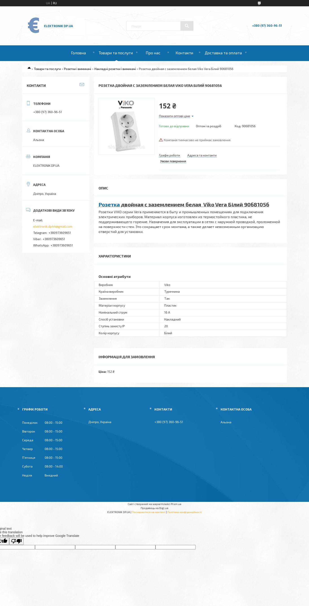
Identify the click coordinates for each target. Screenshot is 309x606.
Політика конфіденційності (184, 512)
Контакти (184, 52)
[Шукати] (186, 26)
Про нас (153, 52)
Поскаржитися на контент (148, 512)
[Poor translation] (16, 541)
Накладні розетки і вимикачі (115, 69)
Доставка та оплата (223, 52)
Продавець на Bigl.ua (154, 507)
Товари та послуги (116, 52)
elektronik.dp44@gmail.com (52, 226)
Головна (78, 52)
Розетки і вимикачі (77, 69)
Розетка (109, 204)
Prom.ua (176, 503)
